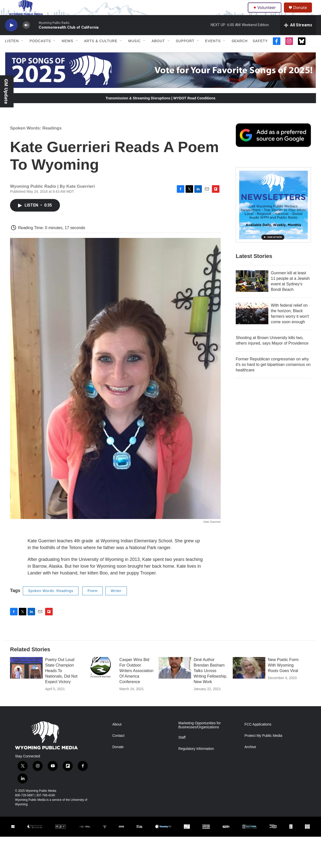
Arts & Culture (100, 52)
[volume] (26, 36)
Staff (182, 749)
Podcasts (40, 52)
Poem (93, 602)
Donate (303, 13)
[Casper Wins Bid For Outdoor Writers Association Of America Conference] (100, 679)
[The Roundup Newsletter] (273, 216)
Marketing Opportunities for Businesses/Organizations (199, 736)
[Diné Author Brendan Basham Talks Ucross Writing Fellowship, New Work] (174, 679)
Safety (260, 52)
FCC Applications (258, 736)
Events (213, 52)
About (158, 52)
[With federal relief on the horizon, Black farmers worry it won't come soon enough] (252, 325)
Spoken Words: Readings (36, 139)
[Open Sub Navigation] (23, 52)
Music (134, 52)
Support (185, 52)
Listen (12, 52)
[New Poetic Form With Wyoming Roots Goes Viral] (249, 679)
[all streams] (298, 36)
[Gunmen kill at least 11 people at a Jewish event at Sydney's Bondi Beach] (252, 292)
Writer (116, 602)
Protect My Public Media (263, 747)
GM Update (6, 91)
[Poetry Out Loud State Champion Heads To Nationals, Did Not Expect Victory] (26, 679)
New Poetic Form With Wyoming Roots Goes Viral (283, 676)
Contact (118, 747)
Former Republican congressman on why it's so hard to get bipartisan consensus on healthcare (273, 375)
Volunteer (265, 13)
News (67, 52)
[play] (11, 36)
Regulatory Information (196, 760)
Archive (250, 758)
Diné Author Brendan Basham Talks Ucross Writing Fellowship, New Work (210, 682)
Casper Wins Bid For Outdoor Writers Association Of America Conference (136, 682)
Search (239, 52)
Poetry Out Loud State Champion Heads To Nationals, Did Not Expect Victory (61, 682)
